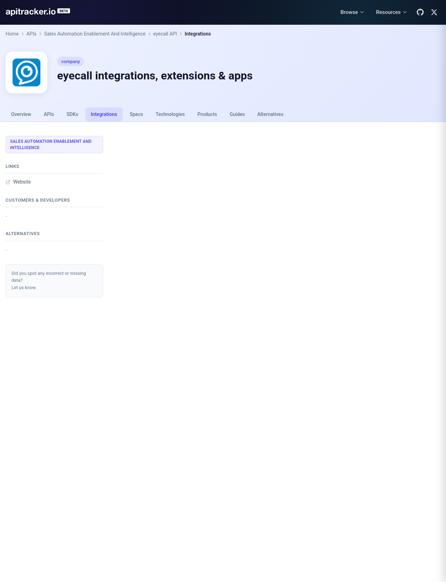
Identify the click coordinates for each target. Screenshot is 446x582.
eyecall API (165, 34)
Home (12, 34)
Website (18, 182)
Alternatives (270, 114)
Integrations (198, 34)
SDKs (72, 114)
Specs (136, 114)
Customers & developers (38, 200)
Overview (21, 114)
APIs (31, 34)
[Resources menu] (392, 12)
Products (207, 114)
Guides (237, 114)
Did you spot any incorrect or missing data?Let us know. (48, 280)
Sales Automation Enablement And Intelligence (95, 34)
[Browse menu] (353, 12)
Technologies (170, 114)
